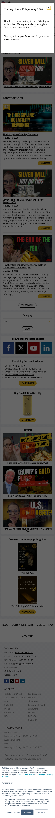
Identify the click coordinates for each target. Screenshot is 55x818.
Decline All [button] (41, 812)
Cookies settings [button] (13, 812)
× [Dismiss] (49, 8)
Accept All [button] (27, 812)
